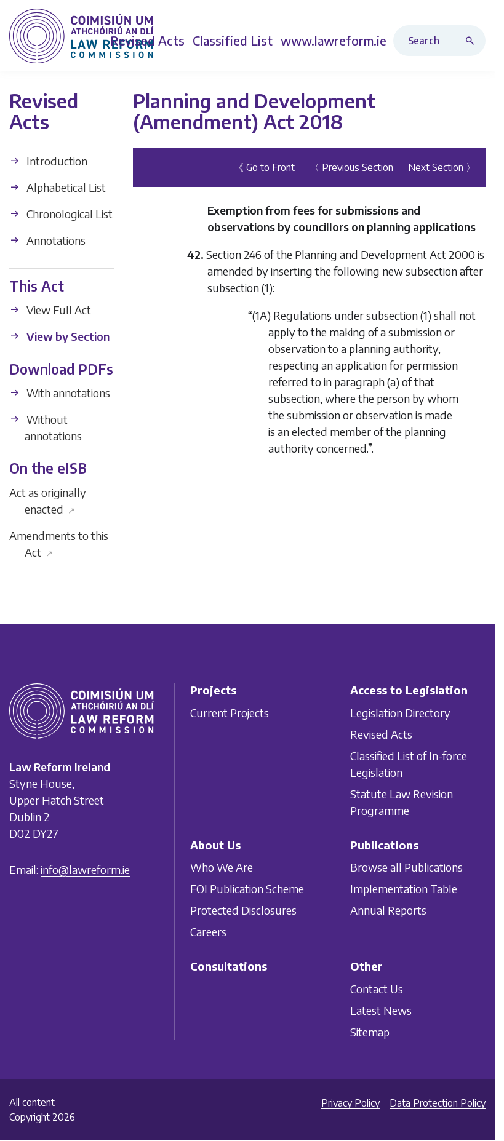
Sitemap (370, 1031)
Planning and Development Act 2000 (385, 254)
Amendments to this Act (58, 543)
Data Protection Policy (438, 1103)
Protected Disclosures (243, 910)
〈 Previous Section (351, 167)
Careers (208, 931)
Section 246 (234, 254)
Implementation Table (403, 888)
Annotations (47, 240)
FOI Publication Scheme (247, 888)
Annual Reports (388, 910)
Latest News (381, 1010)
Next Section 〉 (442, 167)
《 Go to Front (264, 167)
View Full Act (50, 310)
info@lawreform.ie (85, 869)
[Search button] (473, 40)
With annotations (59, 393)
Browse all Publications (406, 867)
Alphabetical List (57, 187)
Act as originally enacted (47, 500)
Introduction (48, 161)
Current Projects (229, 712)
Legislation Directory (400, 712)
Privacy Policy (350, 1103)
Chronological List (61, 214)
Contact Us (376, 988)
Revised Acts (381, 733)
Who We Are (221, 867)
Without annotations (45, 427)
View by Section (59, 336)
